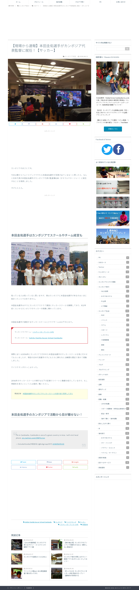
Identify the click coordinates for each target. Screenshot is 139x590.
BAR (115, 315)
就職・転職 (113, 399)
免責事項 (29, 588)
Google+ (75, 462)
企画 (113, 384)
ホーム (18, 2)
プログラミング (113, 369)
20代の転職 (115, 403)
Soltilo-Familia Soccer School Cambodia (45, 338)
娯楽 (115, 344)
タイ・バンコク (115, 442)
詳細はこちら (113, 129)
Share (49, 462)
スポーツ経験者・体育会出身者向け (115, 408)
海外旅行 (113, 433)
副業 (113, 394)
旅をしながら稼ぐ (113, 423)
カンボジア (58, 522)
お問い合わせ (120, 2)
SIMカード (113, 262)
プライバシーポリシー (16, 588)
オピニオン (113, 276)
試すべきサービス (113, 462)
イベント (115, 320)
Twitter (113, 267)
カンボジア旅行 (113, 286)
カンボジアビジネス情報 (113, 281)
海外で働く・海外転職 (115, 418)
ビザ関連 (115, 306)
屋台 (115, 349)
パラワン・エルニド (115, 447)
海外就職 (59, 2)
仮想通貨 (113, 379)
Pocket (49, 467)
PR (100, 2)
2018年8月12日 (58, 444)
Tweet (23, 462)
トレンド (113, 359)
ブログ (113, 364)
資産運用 (113, 467)
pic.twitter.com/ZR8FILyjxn (33, 438)
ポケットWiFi (113, 374)
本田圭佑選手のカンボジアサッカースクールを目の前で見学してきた (48, 394)
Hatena (23, 467)
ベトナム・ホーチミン (115, 452)
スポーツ (115, 330)
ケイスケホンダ (70, 522)
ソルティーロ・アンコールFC (43, 332)
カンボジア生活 (113, 311)
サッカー (82, 522)
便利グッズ (113, 389)
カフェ (115, 325)
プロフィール (38, 2)
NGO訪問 (115, 291)
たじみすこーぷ (113, 272)
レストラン (115, 334)
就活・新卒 (115, 413)
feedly (75, 467)
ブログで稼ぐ (79, 2)
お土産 (115, 301)
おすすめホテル (115, 296)
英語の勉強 (113, 457)
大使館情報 (115, 339)
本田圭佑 (84, 525)
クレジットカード (113, 354)
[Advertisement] (69, 23)
